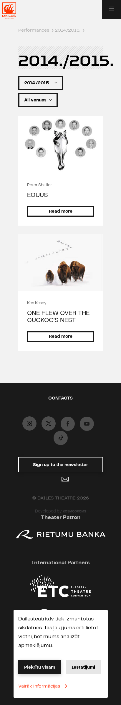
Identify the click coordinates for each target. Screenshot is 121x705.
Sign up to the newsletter (60, 467)
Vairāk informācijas (43, 686)
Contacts (60, 398)
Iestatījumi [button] (83, 667)
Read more (60, 211)
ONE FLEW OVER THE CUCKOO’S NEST (58, 316)
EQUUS (37, 195)
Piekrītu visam (39, 667)
